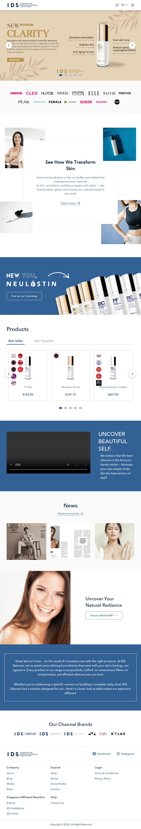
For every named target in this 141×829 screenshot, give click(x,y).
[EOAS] (103, 734)
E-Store (11, 803)
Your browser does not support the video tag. (48, 453)
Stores (54, 778)
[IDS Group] (25, 734)
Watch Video (70, 203)
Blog (9, 778)
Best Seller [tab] (15, 341)
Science (55, 789)
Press (9, 789)
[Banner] (70, 45)
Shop (54, 773)
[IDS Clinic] (74, 734)
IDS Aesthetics (15, 808)
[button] (116, 5)
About (10, 773)
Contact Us (57, 803)
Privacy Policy (103, 778)
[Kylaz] (118, 734)
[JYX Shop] (92, 734)
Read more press (70, 513)
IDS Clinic (12, 813)
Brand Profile (58, 784)
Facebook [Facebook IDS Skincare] (101, 754)
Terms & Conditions (106, 773)
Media (10, 784)
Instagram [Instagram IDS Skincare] (125, 754)
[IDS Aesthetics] (50, 734)
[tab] (43, 342)
